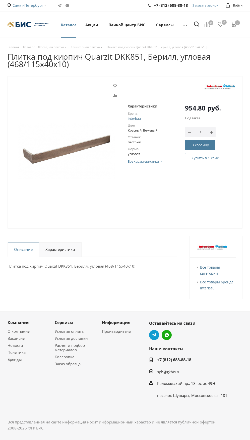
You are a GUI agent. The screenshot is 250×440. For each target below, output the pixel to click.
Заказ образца (68, 363)
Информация (116, 322)
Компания (18, 322)
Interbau (134, 118)
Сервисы (64, 322)
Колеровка (64, 356)
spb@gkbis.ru (168, 371)
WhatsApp (67, 5)
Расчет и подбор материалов (70, 347)
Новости (15, 345)
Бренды (15, 359)
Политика (17, 352)
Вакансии (16, 338)
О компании (19, 331)
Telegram (60, 5)
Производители (116, 331)
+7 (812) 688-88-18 (174, 360)
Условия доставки (71, 338)
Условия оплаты (70, 331)
